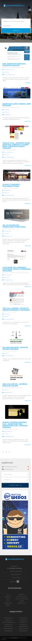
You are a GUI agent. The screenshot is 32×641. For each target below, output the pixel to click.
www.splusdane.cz (8, 275)
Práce (7, 601)
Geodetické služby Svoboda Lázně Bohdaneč (16, 104)
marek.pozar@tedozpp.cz (9, 157)
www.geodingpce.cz (8, 431)
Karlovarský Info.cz (23, 631)
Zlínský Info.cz (23, 624)
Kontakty (21, 601)
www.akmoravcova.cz (8, 69)
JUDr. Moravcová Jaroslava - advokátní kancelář (14, 64)
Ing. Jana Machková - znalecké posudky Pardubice (15, 348)
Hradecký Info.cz (8, 626)
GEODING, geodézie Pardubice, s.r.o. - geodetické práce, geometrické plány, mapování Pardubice (15, 424)
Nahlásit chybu (21, 603)
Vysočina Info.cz (8, 624)
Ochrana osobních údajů (21, 599)
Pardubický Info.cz (8, 618)
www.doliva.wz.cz (7, 231)
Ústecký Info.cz (8, 620)
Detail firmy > (28, 82)
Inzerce (8, 599)
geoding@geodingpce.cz (9, 436)
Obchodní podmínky (21, 596)
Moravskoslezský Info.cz (8, 622)
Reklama (8, 605)
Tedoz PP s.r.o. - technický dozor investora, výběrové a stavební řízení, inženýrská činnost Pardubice (16, 145)
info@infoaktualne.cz (16, 574)
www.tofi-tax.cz (7, 314)
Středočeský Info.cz (23, 626)
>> (9, 452)
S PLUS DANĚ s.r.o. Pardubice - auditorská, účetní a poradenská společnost (16, 269)
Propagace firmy (8, 603)
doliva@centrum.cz (8, 236)
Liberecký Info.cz (8, 631)
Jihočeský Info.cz (24, 622)
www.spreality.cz (7, 190)
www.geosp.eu (7, 109)
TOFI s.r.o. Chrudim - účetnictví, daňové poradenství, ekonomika (16, 309)
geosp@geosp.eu (7, 114)
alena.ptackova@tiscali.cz (9, 319)
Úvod (7, 594)
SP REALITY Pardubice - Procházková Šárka (11, 185)
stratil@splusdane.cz (8, 280)
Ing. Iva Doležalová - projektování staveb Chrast (14, 226)
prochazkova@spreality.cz (9, 195)
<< (3, 452)
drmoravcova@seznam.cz (9, 74)
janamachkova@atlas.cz (9, 355)
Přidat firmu (22, 594)
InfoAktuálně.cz (14, 638)
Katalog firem (8, 596)
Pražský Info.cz (23, 620)
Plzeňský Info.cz (23, 618)
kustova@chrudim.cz (8, 392)
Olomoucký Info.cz (23, 628)
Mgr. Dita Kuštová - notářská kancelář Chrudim (14, 385)
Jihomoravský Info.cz (8, 628)
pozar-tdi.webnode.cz (8, 152)
